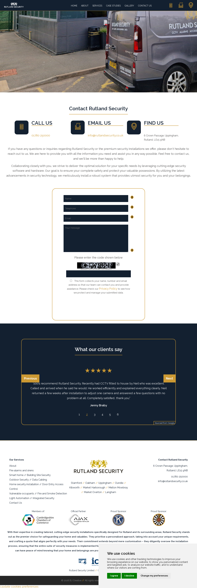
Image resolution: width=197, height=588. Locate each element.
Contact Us (145, 5)
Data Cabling (39, 479)
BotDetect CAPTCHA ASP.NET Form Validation (96, 269)
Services (97, 5)
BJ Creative (75, 580)
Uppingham (105, 482)
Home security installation (24, 484)
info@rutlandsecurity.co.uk (105, 135)
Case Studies (113, 5)
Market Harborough (94, 487)
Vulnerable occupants (21, 493)
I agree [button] (114, 575)
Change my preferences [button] (154, 575)
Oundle (119, 482)
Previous (30, 378)
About (84, 5)
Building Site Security (39, 475)
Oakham (90, 482)
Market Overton (93, 492)
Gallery (129, 5)
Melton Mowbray (118, 487)
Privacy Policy (108, 288)
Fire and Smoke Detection (52, 493)
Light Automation (19, 498)
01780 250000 (41, 135)
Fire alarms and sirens (21, 470)
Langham (110, 492)
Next (169, 378)
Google (171, 423)
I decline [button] (129, 575)
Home (74, 5)
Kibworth (74, 487)
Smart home (16, 475)
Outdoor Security (19, 479)
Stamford (76, 482)
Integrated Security (43, 498)
